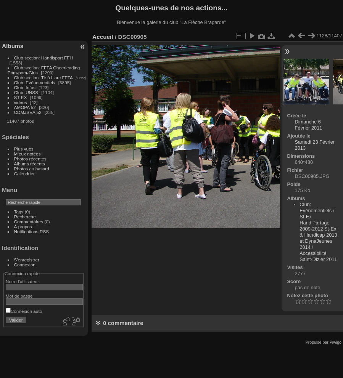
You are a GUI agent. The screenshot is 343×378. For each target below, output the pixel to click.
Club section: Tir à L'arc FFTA (43, 77)
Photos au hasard (31, 168)
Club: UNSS (26, 92)
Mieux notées (27, 153)
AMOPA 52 (25, 107)
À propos (23, 226)
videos (20, 102)
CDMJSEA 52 (28, 112)
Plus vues (24, 148)
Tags (19, 211)
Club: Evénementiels (34, 82)
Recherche (25, 216)
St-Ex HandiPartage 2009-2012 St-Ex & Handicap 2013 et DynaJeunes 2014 (318, 232)
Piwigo (335, 342)
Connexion (24, 264)
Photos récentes (30, 158)
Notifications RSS (31, 231)
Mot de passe (19, 295)
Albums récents (29, 163)
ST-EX (20, 97)
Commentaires (28, 221)
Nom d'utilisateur (22, 281)
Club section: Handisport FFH (43, 57)
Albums (12, 46)
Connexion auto (24, 311)
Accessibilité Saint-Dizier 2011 (318, 256)
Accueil (102, 37)
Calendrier (24, 173)
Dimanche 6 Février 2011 (308, 125)
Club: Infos (24, 87)
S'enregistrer (26, 259)
